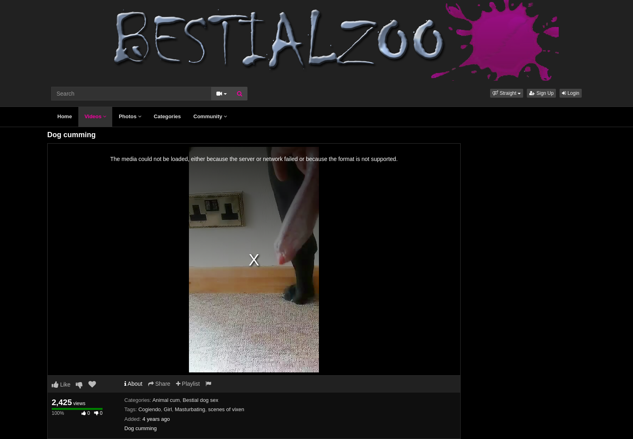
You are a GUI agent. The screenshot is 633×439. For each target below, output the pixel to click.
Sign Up (541, 93)
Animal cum (166, 400)
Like (61, 384)
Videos (95, 116)
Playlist (188, 383)
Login (570, 93)
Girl (168, 409)
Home (64, 116)
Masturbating (190, 409)
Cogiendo (149, 409)
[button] (506, 93)
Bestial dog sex (200, 400)
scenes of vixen (226, 409)
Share (159, 383)
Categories (167, 116)
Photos (130, 116)
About (133, 383)
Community (210, 116)
